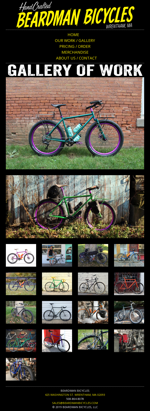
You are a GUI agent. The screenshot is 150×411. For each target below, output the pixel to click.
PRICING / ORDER (74, 46)
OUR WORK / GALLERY (75, 40)
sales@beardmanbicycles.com (75, 403)
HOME (73, 34)
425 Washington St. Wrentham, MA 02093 (75, 395)
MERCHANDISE (75, 52)
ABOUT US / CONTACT (76, 58)
